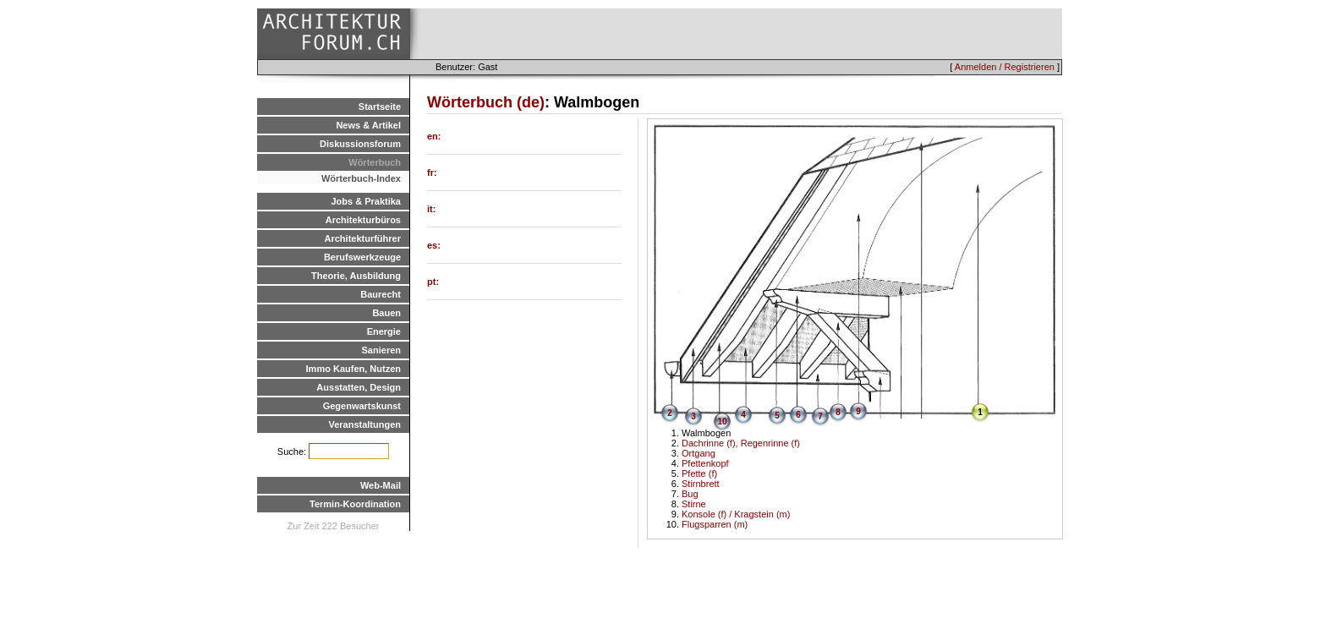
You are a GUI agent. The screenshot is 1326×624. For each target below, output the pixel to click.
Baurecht (380, 294)
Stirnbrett (701, 484)
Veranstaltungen (364, 424)
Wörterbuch (374, 162)
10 (721, 421)
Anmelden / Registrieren (1005, 67)
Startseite (380, 106)
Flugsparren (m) (715, 524)
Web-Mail (380, 485)
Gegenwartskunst (362, 406)
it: (431, 209)
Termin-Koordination (355, 504)
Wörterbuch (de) (486, 102)
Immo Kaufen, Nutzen (353, 369)
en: (434, 136)
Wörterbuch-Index (361, 178)
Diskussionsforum (360, 144)
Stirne (694, 504)
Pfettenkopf (705, 463)
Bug (690, 494)
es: (434, 245)
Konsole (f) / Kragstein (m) (736, 514)
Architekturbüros (363, 220)
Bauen (386, 313)
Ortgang (698, 453)
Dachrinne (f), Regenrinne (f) (741, 443)
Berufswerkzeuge (362, 257)
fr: (432, 172)
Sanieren (381, 350)
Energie (384, 331)
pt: (433, 281)
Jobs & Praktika (366, 201)
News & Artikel (368, 125)
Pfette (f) (699, 473)
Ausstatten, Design (358, 387)
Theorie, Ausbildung (356, 276)
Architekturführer (363, 238)
